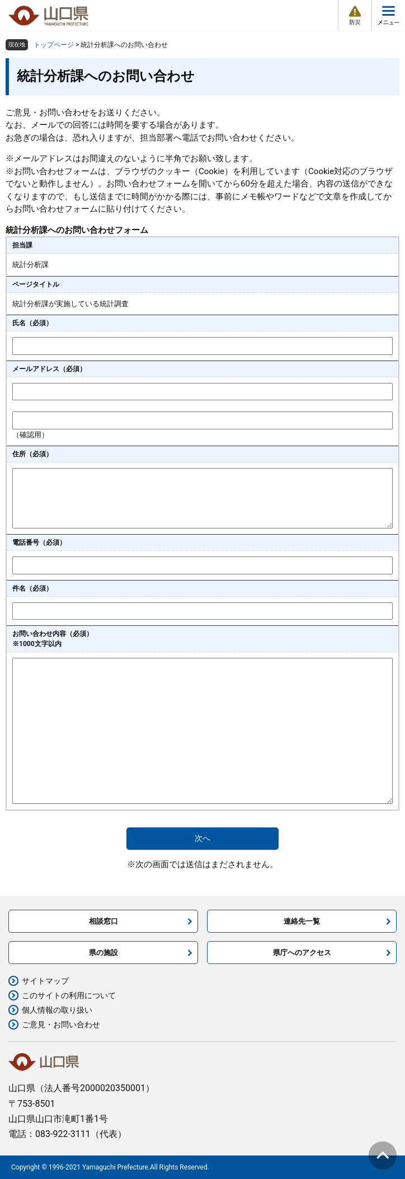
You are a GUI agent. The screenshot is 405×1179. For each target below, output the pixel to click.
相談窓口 (103, 921)
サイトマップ (45, 980)
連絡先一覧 (302, 921)
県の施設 (103, 952)
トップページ (54, 45)
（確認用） (30, 435)
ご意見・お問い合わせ (61, 1024)
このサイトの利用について (69, 995)
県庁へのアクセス (302, 952)
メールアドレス (49, 369)
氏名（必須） (32, 323)
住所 (32, 454)
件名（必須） (32, 588)
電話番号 (39, 542)
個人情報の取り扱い (57, 1009)
